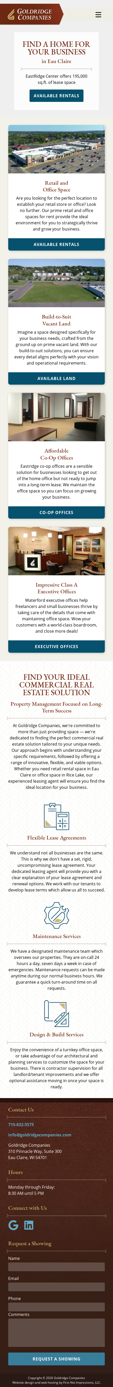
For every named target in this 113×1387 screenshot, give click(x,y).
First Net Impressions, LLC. (82, 1382)
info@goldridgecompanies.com (39, 1135)
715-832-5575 (21, 1124)
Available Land (56, 378)
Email (13, 1278)
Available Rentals (56, 96)
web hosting (49, 1382)
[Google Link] (15, 1229)
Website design (23, 1382)
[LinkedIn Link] (31, 1229)
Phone (14, 1298)
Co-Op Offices (56, 512)
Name (14, 1258)
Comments (19, 1314)
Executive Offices (56, 646)
